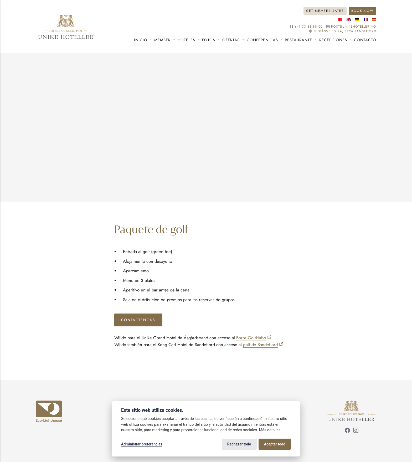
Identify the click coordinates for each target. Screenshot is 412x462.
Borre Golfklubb (251, 338)
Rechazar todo (239, 444)
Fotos (208, 40)
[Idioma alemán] (357, 19)
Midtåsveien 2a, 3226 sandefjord (345, 31)
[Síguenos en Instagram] (355, 431)
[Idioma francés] (366, 19)
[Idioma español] (374, 19)
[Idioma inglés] (349, 19)
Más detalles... (271, 430)
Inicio (140, 40)
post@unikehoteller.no (353, 26)
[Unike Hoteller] (351, 404)
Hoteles (186, 40)
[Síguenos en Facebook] (347, 431)
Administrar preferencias (141, 444)
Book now (362, 10)
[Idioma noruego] (340, 19)
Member (162, 40)
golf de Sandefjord (260, 344)
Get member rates (325, 10)
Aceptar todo (274, 444)
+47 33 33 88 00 (309, 26)
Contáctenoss (138, 319)
